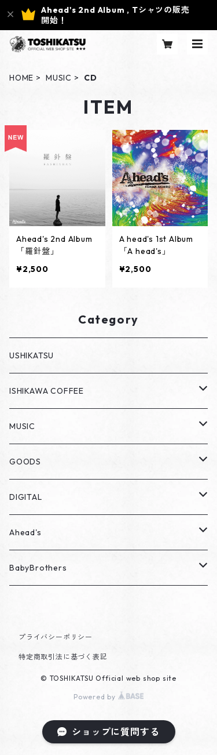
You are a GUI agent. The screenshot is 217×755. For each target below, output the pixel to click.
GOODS (25, 461)
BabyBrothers (38, 567)
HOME (21, 77)
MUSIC (59, 77)
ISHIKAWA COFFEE (46, 391)
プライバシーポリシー (56, 637)
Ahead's (25, 532)
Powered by (108, 696)
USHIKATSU (31, 355)
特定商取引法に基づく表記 (63, 656)
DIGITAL (25, 497)
